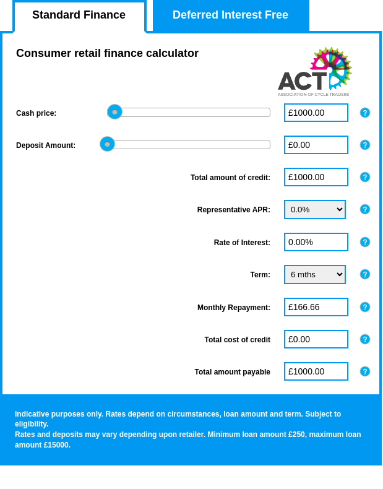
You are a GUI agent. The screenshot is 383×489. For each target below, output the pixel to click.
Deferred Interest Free (230, 15)
